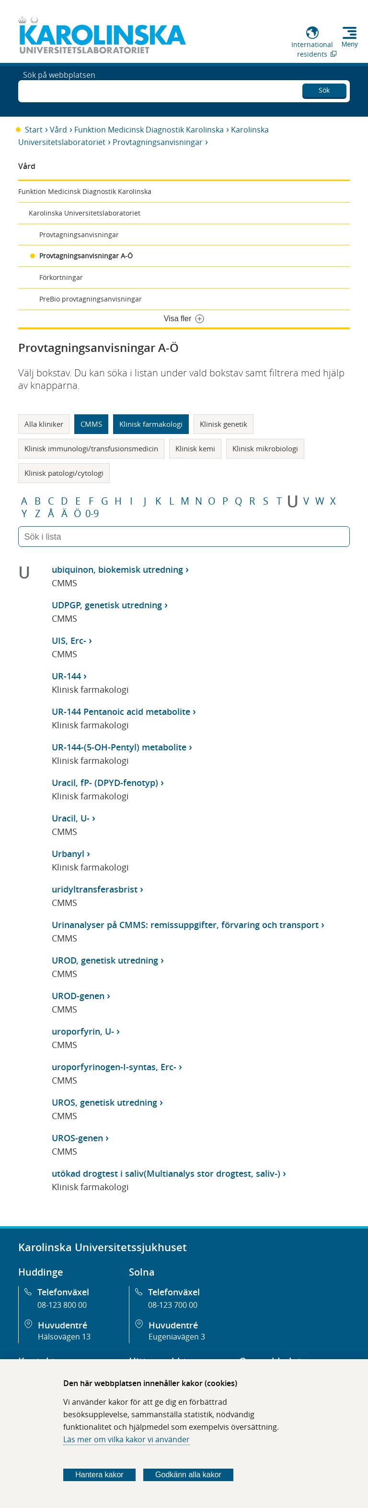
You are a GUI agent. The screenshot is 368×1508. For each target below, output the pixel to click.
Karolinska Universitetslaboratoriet (84, 212)
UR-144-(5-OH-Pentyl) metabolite (119, 747)
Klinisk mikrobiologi (265, 448)
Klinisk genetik (223, 424)
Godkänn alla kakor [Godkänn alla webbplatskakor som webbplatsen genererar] (188, 1475)
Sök (324, 88)
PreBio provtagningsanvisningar (90, 298)
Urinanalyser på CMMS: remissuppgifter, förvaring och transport (185, 924)
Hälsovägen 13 (64, 1336)
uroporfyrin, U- (83, 1031)
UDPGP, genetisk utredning (107, 605)
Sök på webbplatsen (59, 90)
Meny (350, 44)
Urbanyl (68, 853)
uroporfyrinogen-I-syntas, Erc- (114, 1067)
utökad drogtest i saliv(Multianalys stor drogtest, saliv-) (166, 1173)
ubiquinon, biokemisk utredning (117, 569)
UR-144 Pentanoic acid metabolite (121, 711)
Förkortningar (61, 277)
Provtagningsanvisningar (158, 142)
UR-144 (66, 676)
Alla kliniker (43, 424)
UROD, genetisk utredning (105, 960)
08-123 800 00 (62, 1305)
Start (34, 129)
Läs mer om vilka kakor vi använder (126, 1439)
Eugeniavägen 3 (177, 1336)
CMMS (91, 424)
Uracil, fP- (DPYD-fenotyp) (105, 782)
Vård (58, 129)
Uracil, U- (71, 818)
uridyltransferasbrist (95, 889)
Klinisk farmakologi (151, 424)
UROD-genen (78, 995)
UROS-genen (77, 1138)
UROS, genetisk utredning (104, 1102)
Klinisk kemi (195, 448)
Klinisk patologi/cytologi (64, 473)
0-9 (92, 513)
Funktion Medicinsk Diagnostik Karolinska (149, 129)
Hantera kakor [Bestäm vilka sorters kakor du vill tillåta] (99, 1475)
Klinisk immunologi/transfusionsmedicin (91, 448)
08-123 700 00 (172, 1305)
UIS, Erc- (69, 640)
